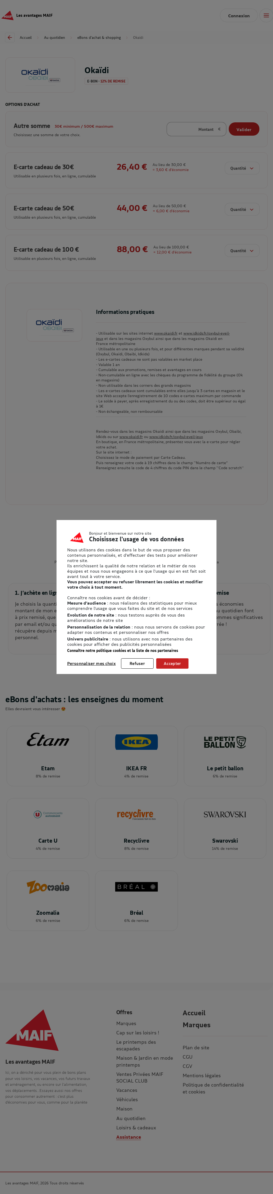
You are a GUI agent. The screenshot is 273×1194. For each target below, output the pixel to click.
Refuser (137, 663)
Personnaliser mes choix (91, 663)
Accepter (172, 663)
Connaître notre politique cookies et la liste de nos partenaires (122, 650)
